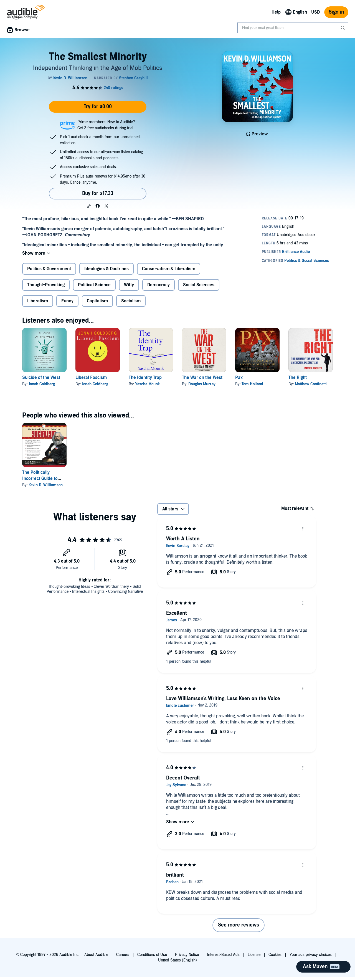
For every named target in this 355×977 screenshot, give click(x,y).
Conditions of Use (152, 954)
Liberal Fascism (91, 377)
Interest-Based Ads (223, 954)
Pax (239, 377)
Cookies (275, 954)
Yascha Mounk (147, 384)
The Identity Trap (145, 377)
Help (276, 12)
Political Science (94, 285)
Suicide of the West (41, 377)
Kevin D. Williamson (46, 485)
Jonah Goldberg (42, 384)
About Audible (96, 954)
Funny (67, 301)
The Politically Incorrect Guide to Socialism (40, 478)
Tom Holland (252, 384)
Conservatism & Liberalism (168, 269)
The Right (297, 377)
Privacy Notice (187, 954)
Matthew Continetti (311, 384)
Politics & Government (49, 269)
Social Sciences (198, 285)
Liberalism (37, 301)
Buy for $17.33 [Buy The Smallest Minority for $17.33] (97, 193)
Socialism (131, 301)
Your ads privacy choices (311, 954)
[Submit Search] (343, 27)
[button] (89, 206)
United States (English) (177, 960)
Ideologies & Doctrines (106, 269)
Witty (129, 285)
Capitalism (97, 301)
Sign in (336, 12)
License (254, 954)
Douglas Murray (201, 384)
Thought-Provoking (46, 285)
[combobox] (292, 27)
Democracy (158, 285)
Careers (122, 954)
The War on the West (202, 377)
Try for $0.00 (98, 107)
